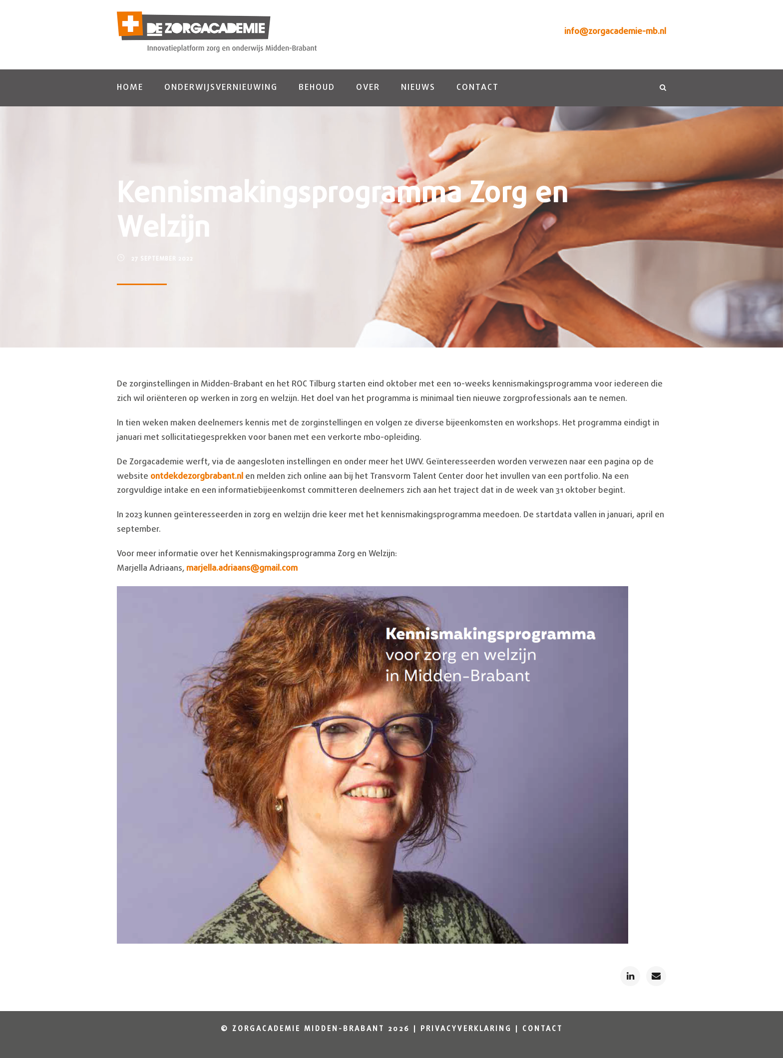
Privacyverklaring (466, 1029)
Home (130, 87)
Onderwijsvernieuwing (221, 87)
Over (368, 87)
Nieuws (418, 87)
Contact (477, 87)
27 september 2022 (162, 259)
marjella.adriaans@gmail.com (242, 568)
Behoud (317, 87)
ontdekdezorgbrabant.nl (195, 476)
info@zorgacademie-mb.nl (615, 31)
